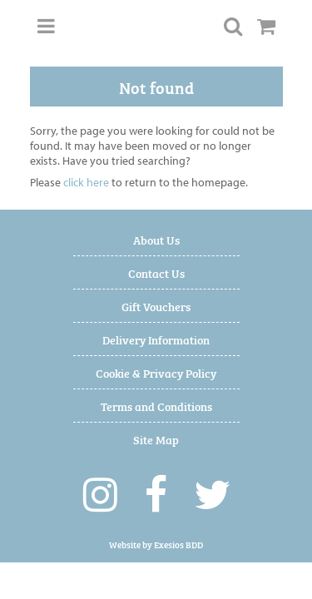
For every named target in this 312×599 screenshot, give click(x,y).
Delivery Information (156, 339)
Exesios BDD (178, 544)
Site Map (156, 439)
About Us (156, 239)
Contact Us (156, 272)
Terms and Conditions (156, 405)
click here (86, 182)
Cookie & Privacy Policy (156, 372)
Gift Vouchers (156, 305)
